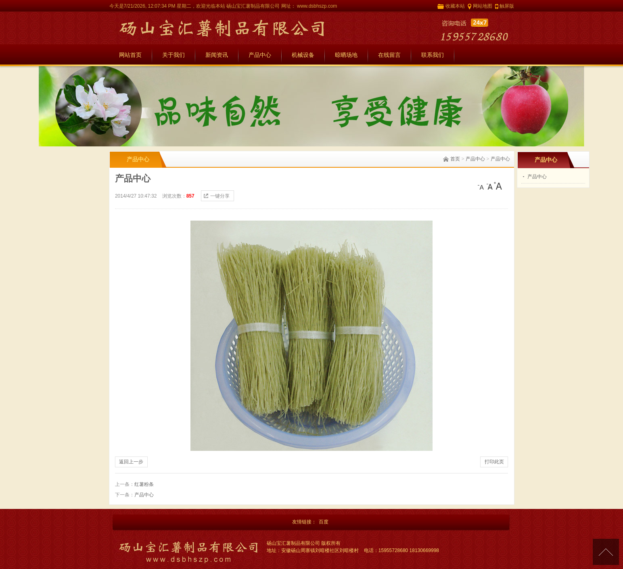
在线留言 (389, 55)
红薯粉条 (144, 484)
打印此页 (494, 462)
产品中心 (260, 55)
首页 (455, 159)
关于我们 (173, 55)
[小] (482, 186)
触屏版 (507, 6)
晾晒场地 (346, 55)
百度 (323, 522)
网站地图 (482, 6)
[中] (490, 186)
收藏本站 (455, 6)
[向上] (606, 552)
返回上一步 (131, 462)
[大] (498, 186)
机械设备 (303, 55)
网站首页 (130, 55)
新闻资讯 (216, 55)
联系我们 (432, 55)
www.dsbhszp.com (316, 6)
